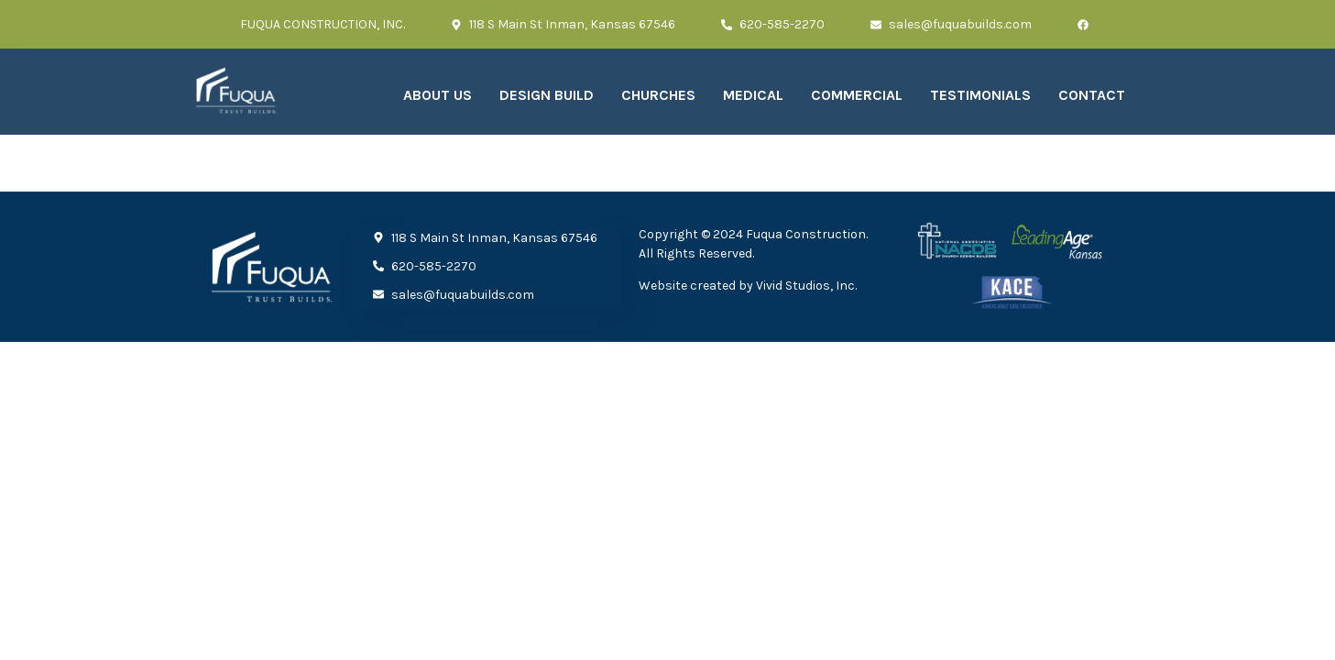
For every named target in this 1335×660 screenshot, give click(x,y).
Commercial (857, 95)
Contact (1091, 95)
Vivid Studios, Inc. (806, 285)
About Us (437, 95)
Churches (658, 95)
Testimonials (980, 95)
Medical (753, 95)
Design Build (546, 95)
